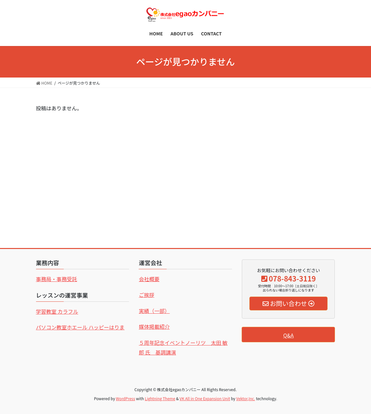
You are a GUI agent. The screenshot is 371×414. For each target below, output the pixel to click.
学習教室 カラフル (57, 311)
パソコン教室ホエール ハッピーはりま (80, 327)
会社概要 (149, 279)
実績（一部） (154, 311)
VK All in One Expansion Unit (205, 398)
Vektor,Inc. (245, 398)
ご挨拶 (146, 295)
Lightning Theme (160, 398)
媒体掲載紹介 (154, 326)
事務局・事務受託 (56, 279)
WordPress (125, 398)
